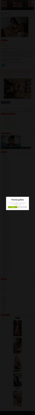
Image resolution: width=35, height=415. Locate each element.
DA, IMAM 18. (12, 207)
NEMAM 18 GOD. (22, 207)
